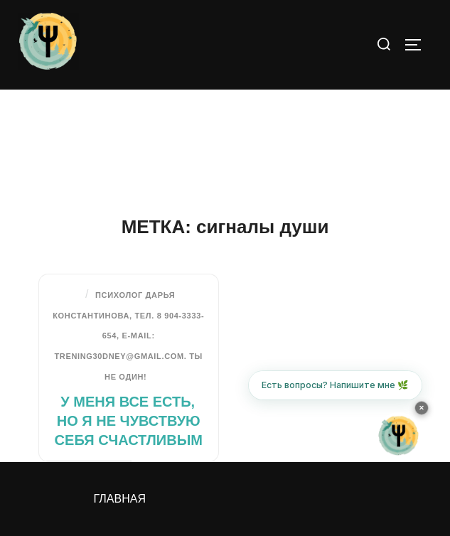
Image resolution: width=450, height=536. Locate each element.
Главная (120, 499)
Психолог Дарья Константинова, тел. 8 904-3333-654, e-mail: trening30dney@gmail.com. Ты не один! (128, 336)
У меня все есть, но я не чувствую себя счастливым (129, 421)
